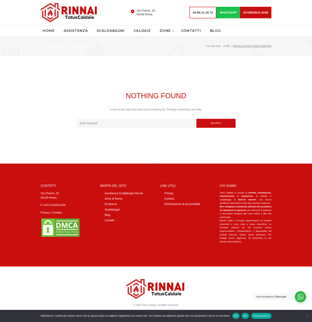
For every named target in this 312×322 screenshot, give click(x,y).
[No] (307, 316)
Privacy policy (261, 315)
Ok (236, 315)
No (245, 315)
